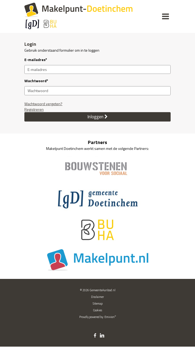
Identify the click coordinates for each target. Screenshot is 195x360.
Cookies (97, 310)
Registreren (34, 109)
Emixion (109, 317)
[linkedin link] (102, 336)
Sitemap (98, 303)
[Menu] (165, 16)
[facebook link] (95, 336)
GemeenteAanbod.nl (102, 290)
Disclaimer (97, 297)
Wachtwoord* (36, 81)
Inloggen (97, 116)
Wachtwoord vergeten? (43, 104)
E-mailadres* (35, 59)
